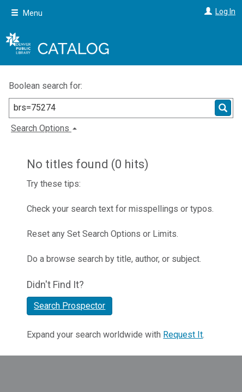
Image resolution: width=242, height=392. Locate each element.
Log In (225, 11)
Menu (27, 13)
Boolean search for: (46, 86)
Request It (183, 334)
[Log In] (207, 11)
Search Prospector (69, 306)
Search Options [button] (44, 128)
